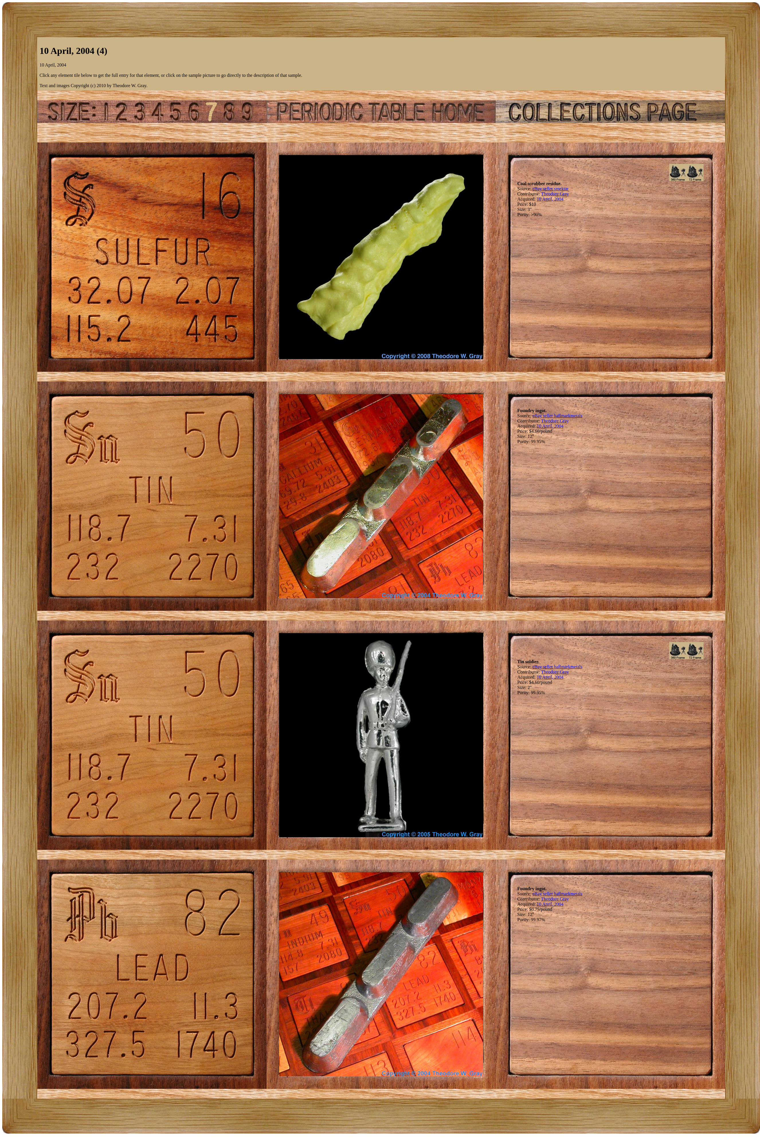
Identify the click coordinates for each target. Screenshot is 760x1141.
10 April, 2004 (550, 199)
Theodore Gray (555, 193)
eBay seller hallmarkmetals (557, 415)
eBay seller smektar (550, 188)
